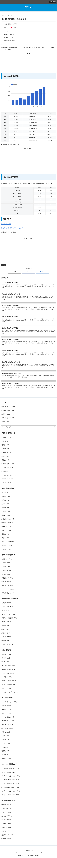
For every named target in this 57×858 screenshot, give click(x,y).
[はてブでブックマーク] (42, 271)
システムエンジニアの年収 (9, 475)
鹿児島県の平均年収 (7, 835)
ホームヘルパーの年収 (7, 545)
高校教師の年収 (5, 563)
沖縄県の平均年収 (6, 839)
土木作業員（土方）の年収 (9, 702)
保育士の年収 (5, 538)
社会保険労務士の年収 (7, 464)
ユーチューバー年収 (7, 644)
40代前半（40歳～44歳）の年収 (10, 784)
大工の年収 (4, 755)
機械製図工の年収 (6, 710)
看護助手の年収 (5, 515)
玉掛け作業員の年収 (7, 725)
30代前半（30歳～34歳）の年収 (10, 776)
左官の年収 (4, 747)
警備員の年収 (5, 641)
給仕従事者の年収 (6, 637)
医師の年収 (4, 493)
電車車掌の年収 (5, 658)
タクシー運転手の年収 (7, 673)
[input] (28, 427)
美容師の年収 (5, 626)
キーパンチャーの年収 (7, 589)
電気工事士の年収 (6, 706)
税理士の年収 (5, 460)
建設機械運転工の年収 (7, 721)
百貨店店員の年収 (6, 603)
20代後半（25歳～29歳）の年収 (10, 772)
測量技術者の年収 (6, 441)
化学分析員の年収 (6, 453)
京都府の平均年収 (6, 820)
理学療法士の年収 (6, 527)
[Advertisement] (28, 64)
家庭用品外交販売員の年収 (9, 618)
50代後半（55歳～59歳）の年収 (10, 795)
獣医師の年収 (5, 500)
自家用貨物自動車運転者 (8, 669)
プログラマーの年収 (7, 479)
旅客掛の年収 (5, 662)
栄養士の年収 (5, 534)
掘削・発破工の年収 (7, 728)
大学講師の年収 (5, 574)
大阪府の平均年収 (6, 824)
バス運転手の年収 (6, 677)
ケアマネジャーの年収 (7, 542)
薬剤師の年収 (5, 504)
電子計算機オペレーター (8, 593)
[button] (54, 427)
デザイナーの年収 (6, 483)
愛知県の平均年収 (6, 224)
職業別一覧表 (5, 422)
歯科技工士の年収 (6, 530)
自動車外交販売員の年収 (8, 614)
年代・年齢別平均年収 (7, 418)
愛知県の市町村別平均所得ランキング (12, 228)
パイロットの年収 (6, 688)
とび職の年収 (5, 736)
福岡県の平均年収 (6, 831)
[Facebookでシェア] (28, 271)
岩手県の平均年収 (6, 808)
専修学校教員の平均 (7, 578)
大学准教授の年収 (6, 570)
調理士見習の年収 (6, 633)
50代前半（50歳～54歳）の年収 (10, 791)
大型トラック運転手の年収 (9, 681)
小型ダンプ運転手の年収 (8, 685)
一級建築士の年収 (6, 437)
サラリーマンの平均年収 (8, 407)
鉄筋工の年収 (5, 740)
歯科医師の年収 (5, 496)
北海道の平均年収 (6, 805)
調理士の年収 (5, 629)
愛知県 (3, 265)
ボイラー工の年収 (6, 713)
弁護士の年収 (5, 456)
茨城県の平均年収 (6, 812)
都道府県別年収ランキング (9, 410)
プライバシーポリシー (14, 853)
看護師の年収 (5, 508)
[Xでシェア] (14, 271)
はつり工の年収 (5, 743)
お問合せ (42, 853)
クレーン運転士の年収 (7, 717)
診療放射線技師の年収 (7, 519)
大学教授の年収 (5, 567)
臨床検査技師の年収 (7, 523)
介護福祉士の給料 (6, 549)
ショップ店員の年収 (7, 607)
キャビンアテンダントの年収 (9, 692)
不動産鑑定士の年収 (7, 468)
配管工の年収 (5, 751)
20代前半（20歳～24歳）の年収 (10, 768)
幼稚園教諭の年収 (6, 559)
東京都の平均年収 (6, 816)
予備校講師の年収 (6, 582)
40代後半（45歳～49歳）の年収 (10, 787)
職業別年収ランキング (7, 414)
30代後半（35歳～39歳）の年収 (10, 780)
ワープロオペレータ (7, 586)
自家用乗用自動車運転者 (8, 666)
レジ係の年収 (5, 610)
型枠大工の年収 (5, 732)
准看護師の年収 (5, 511)
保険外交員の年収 (6, 622)
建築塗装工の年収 (6, 759)
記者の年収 (4, 471)
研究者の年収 (5, 445)
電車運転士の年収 (6, 654)
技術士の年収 (5, 449)
